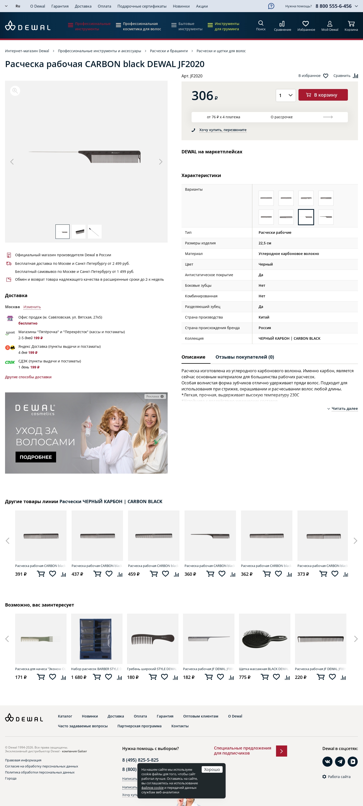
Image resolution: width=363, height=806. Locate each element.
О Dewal (37, 6)
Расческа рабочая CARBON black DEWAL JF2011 (266, 565)
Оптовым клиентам (200, 716)
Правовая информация (23, 760)
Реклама (152, 396)
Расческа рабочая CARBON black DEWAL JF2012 (323, 565)
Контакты (180, 726)
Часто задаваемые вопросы (83, 726)
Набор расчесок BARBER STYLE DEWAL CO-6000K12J (97, 669)
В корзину (325, 95)
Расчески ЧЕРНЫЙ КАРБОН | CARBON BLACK (110, 501)
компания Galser (74, 751)
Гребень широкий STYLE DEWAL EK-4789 (152, 669)
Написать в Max (134, 787)
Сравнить (342, 75)
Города (10, 778)
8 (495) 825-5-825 (140, 760)
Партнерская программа (139, 726)
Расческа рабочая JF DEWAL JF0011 (208, 669)
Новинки (181, 6)
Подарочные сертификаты (142, 6)
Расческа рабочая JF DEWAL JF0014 (320, 669)
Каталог (65, 716)
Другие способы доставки (28, 377)
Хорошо (212, 769)
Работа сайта (339, 776)
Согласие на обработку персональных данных (41, 766)
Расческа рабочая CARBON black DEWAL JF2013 (41, 565)
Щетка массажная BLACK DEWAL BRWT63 (264, 669)
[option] (86, 155)
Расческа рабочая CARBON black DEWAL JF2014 (97, 565)
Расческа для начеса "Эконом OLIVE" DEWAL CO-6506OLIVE (41, 669)
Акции (202, 6)
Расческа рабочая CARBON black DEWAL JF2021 (210, 565)
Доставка (83, 6)
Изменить (32, 306)
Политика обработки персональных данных (40, 772)
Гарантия (60, 6)
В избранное (309, 75)
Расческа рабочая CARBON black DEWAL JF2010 (153, 565)
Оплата (104, 6)
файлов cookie (152, 787)
